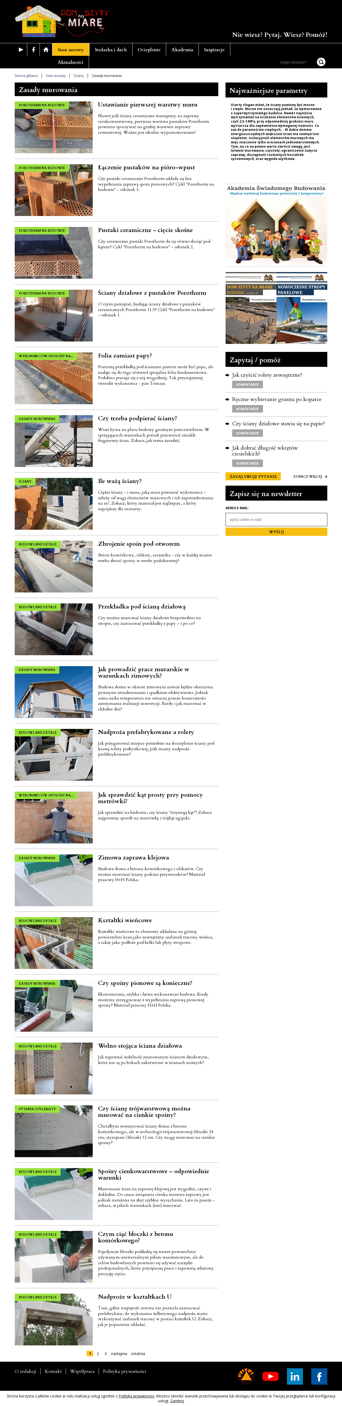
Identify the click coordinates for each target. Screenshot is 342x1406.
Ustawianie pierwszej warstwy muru (147, 105)
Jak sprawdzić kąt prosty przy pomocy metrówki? (150, 798)
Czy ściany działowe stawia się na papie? (278, 423)
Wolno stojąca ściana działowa (140, 1046)
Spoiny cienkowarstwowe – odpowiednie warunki (153, 1174)
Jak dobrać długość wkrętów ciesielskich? (265, 450)
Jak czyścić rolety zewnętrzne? (267, 375)
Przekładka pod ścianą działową (142, 607)
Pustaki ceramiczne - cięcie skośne (145, 230)
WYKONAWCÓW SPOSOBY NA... (46, 356)
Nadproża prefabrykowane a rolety (146, 732)
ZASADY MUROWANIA (37, 419)
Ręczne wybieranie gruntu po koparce (277, 399)
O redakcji (25, 1371)
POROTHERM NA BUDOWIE (42, 105)
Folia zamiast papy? (125, 356)
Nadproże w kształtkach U (135, 1297)
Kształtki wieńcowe (125, 920)
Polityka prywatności (124, 1371)
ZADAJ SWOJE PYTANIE (253, 476)
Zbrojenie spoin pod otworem (139, 544)
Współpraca (82, 1371)
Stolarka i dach (111, 50)
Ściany (79, 75)
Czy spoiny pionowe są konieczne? (145, 983)
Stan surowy (71, 50)
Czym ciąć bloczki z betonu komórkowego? (135, 1237)
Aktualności (70, 62)
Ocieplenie (149, 50)
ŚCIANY (25, 482)
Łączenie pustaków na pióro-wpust (146, 167)
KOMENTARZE (247, 384)
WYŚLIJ (276, 532)
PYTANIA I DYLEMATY (37, 1109)
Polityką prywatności (136, 1396)
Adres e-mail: (237, 508)
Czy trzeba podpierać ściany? (137, 418)
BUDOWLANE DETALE (38, 544)
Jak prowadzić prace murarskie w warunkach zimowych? (143, 672)
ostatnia (138, 1353)
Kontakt (53, 1371)
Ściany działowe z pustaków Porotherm (152, 293)
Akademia (182, 50)
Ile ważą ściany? (120, 481)
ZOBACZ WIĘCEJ (310, 477)
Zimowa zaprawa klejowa (133, 858)
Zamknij (177, 1400)
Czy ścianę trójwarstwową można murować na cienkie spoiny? (144, 1112)
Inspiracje (214, 50)
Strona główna (26, 75)
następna (119, 1353)
